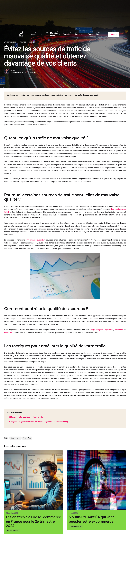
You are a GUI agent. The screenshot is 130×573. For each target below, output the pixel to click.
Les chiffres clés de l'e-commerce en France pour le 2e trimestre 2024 (33, 521)
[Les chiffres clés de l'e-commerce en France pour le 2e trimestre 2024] (33, 480)
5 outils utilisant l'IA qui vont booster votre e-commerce (91, 519)
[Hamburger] (12, 34)
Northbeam (119, 330)
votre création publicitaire (35, 240)
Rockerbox (8, 332)
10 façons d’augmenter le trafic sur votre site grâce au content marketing (38, 422)
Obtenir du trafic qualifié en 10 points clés (26, 417)
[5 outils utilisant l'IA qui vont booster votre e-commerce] (96, 480)
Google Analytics (96, 330)
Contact (113, 34)
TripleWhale (108, 330)
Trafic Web (27, 438)
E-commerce (15, 438)
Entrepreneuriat (12, 531)
